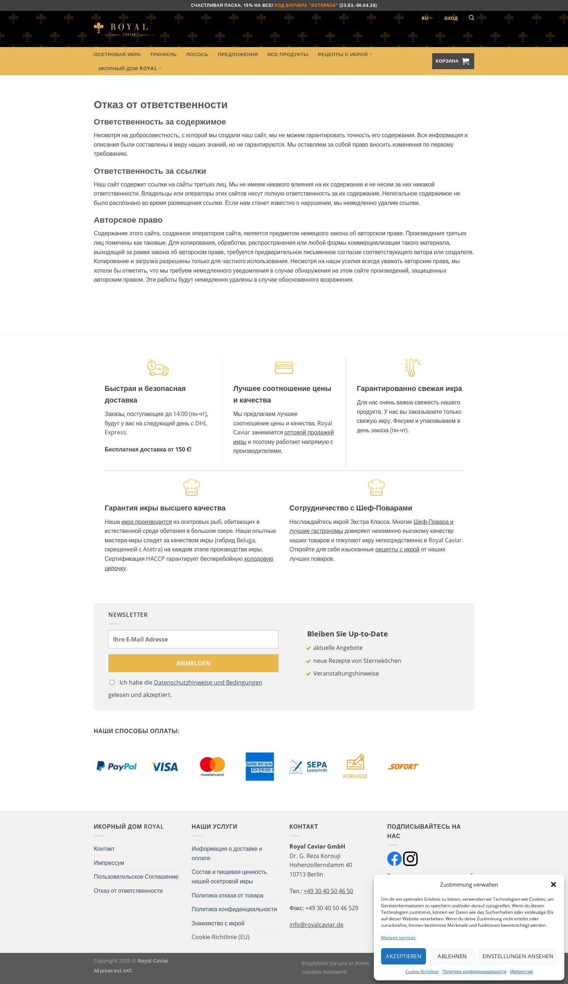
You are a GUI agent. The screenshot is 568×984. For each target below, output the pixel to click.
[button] (553, 884)
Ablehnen (452, 956)
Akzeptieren (403, 956)
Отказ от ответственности (128, 891)
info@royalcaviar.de (316, 925)
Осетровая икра (117, 54)
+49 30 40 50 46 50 (328, 891)
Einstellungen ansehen (518, 956)
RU (428, 17)
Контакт (104, 849)
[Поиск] (471, 18)
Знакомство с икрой (218, 923)
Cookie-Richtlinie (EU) (221, 937)
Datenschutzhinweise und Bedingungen (208, 682)
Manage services (398, 937)
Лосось (197, 54)
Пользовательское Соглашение (136, 876)
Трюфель (163, 54)
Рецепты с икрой (345, 54)
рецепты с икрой (397, 549)
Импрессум (521, 971)
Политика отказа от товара (227, 895)
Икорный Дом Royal (130, 68)
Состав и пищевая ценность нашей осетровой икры (229, 876)
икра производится (146, 522)
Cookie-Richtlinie (422, 971)
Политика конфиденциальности (474, 971)
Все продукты (287, 54)
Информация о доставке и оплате (227, 853)
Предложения (238, 54)
